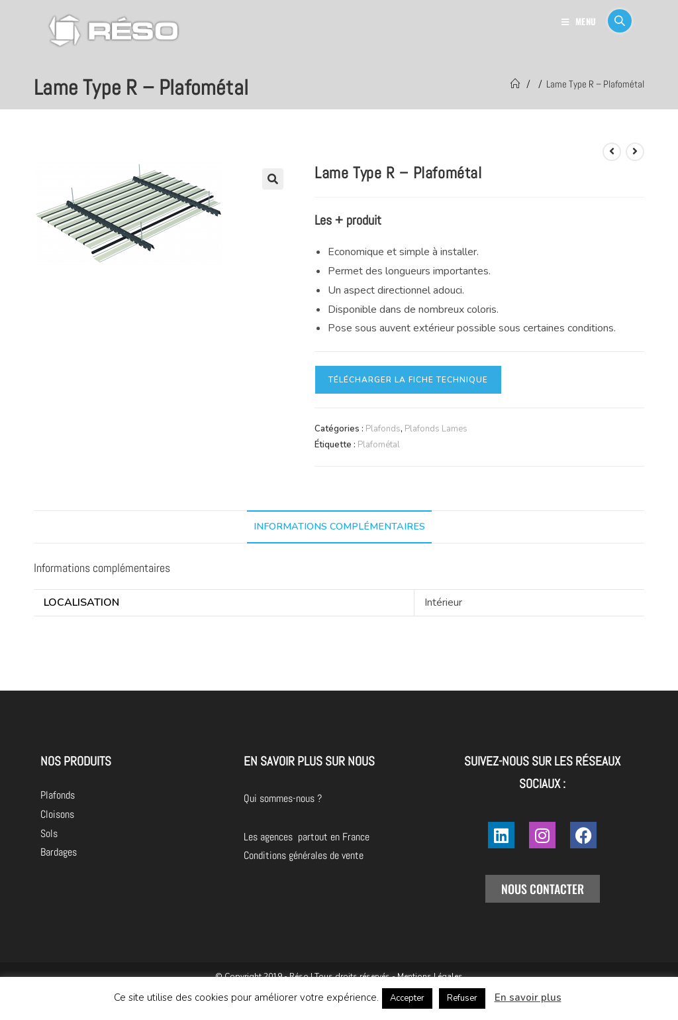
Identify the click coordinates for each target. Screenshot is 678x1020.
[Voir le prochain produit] (635, 151)
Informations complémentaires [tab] (339, 526)
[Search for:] (614, 21)
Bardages (58, 852)
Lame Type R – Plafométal (595, 84)
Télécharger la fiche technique (408, 379)
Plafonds (383, 429)
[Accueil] (515, 84)
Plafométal (379, 445)
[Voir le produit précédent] (612, 151)
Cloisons (57, 814)
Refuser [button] (462, 998)
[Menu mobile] (579, 21)
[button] (272, 179)
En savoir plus (528, 997)
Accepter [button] (407, 998)
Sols (49, 833)
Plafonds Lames (436, 429)
